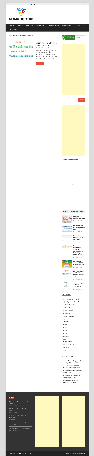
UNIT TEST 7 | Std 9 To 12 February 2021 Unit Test (79, 284)
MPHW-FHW (66, 313)
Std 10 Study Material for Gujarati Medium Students (20, 422)
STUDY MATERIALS (67, 26)
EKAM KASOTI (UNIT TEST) (70, 299)
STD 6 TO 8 (65, 336)
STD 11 (64, 327)
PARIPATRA (20, 26)
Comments (74, 211)
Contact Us (45, 4)
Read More (39, 63)
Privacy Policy (32, 4)
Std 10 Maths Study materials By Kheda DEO (79, 227)
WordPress (76, 453)
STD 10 (37, 41)
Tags (81, 211)
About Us (25, 4)
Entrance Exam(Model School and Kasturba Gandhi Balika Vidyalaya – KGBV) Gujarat (78, 250)
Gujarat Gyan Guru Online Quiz (71, 302)
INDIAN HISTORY (67, 310)
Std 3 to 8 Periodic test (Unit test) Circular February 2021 (78, 273)
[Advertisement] (73, 69)
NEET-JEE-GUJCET (54, 26)
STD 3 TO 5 (65, 333)
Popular (65, 211)
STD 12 (64, 330)
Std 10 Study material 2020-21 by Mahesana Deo (78, 262)
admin (47, 47)
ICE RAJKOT (66, 307)
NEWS (78, 26)
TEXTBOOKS (29, 26)
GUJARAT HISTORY (68, 304)
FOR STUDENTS (40, 26)
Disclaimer (38, 4)
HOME (19, 4)
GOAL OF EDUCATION (25, 453)
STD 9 (64, 339)
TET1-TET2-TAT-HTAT (68, 344)
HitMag (83, 453)
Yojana (64, 350)
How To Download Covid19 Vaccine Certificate (78, 237)
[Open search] (84, 26)
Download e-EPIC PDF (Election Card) (79, 217)
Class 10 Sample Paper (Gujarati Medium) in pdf (19, 428)
